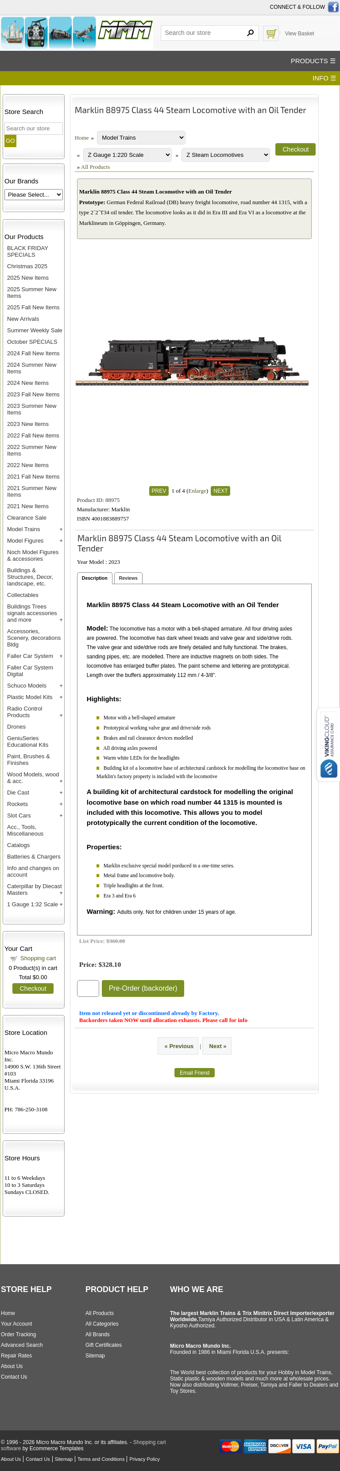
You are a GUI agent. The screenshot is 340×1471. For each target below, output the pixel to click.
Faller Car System (30, 656)
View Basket (299, 33)
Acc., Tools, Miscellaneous (25, 830)
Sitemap (95, 1356)
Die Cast (18, 792)
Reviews (128, 578)
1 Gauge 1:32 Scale (32, 904)
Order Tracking (18, 1334)
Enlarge (197, 490)
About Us (12, 1366)
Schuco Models (26, 685)
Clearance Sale (26, 517)
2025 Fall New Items (33, 307)
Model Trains (23, 529)
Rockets (17, 804)
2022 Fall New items (33, 435)
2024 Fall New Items (33, 353)
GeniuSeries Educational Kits (27, 741)
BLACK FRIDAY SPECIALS (27, 251)
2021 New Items (28, 506)
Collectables (23, 595)
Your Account (16, 1324)
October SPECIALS (32, 341)
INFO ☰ (324, 78)
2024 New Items (28, 383)
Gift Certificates (103, 1345)
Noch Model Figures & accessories (32, 555)
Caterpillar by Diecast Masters (34, 889)
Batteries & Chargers (34, 856)
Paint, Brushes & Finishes (28, 759)
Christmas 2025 (27, 266)
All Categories (102, 1324)
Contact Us (14, 1377)
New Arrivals (23, 318)
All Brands (97, 1334)
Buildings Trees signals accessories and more (32, 613)
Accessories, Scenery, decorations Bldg (34, 638)
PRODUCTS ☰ (313, 61)
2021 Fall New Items (33, 476)
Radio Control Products (24, 711)
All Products (95, 166)
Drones (16, 726)
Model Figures (25, 540)
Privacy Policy (144, 1459)
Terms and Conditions (100, 1459)
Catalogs (18, 845)
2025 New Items (28, 277)
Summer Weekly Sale (34, 330)
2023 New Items (28, 424)
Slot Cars (19, 815)
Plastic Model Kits (30, 697)
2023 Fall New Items (33, 394)
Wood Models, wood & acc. (33, 777)
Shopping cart (38, 958)
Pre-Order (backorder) (143, 988)
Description (95, 578)
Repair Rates (16, 1356)
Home (82, 137)
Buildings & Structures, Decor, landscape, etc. (30, 577)
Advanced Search (22, 1345)
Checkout (32, 988)
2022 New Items (28, 465)
